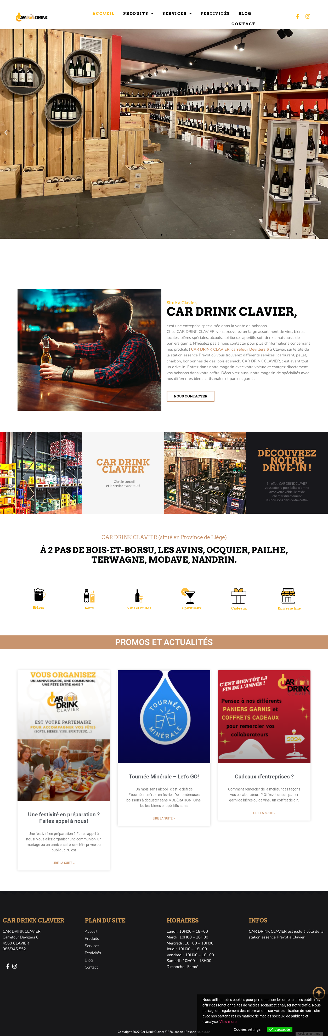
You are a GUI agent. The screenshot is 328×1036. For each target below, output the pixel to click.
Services (177, 13)
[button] (6, 132)
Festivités (215, 14)
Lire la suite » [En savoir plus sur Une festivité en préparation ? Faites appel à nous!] (64, 863)
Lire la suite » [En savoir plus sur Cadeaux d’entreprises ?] (264, 813)
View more (227, 1022)
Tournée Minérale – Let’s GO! (164, 776)
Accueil (104, 14)
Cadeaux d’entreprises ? (264, 776)
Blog (245, 14)
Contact (243, 24)
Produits (138, 13)
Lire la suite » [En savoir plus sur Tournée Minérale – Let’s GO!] (164, 818)
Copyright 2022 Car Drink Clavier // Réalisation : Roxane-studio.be (164, 1032)
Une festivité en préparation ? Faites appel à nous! (64, 817)
